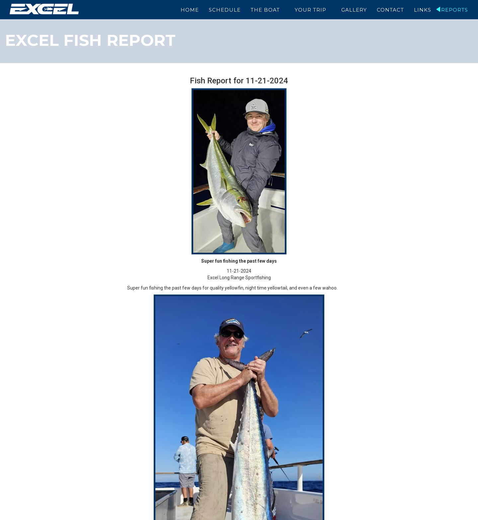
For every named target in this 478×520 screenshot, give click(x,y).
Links (422, 10)
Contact (390, 10)
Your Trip (311, 10)
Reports (454, 10)
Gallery (354, 10)
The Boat (265, 10)
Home (190, 10)
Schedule (225, 10)
